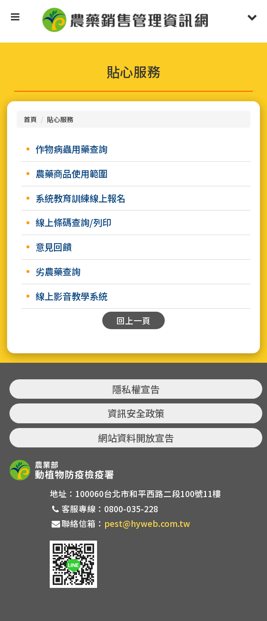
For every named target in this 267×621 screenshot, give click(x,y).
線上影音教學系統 (71, 296)
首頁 (30, 119)
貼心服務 (60, 119)
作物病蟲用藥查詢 (71, 149)
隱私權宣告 (136, 389)
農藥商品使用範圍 (71, 173)
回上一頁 (133, 320)
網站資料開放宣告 (136, 438)
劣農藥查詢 (58, 271)
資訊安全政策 (135, 413)
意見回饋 (53, 247)
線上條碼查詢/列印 (73, 222)
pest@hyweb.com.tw (147, 523)
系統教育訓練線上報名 (80, 198)
